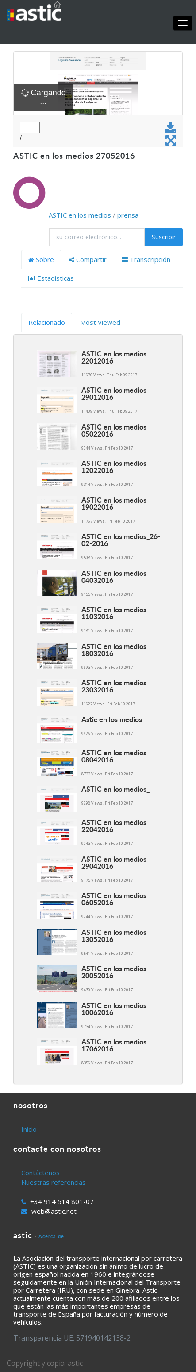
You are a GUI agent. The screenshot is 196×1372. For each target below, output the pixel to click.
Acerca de (51, 1236)
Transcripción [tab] (146, 259)
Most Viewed (100, 322)
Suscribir (164, 237)
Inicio (29, 1129)
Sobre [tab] (41, 259)
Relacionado (46, 322)
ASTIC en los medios (80, 215)
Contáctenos (40, 1172)
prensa (127, 215)
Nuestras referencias (53, 1182)
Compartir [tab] (88, 259)
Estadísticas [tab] (51, 278)
